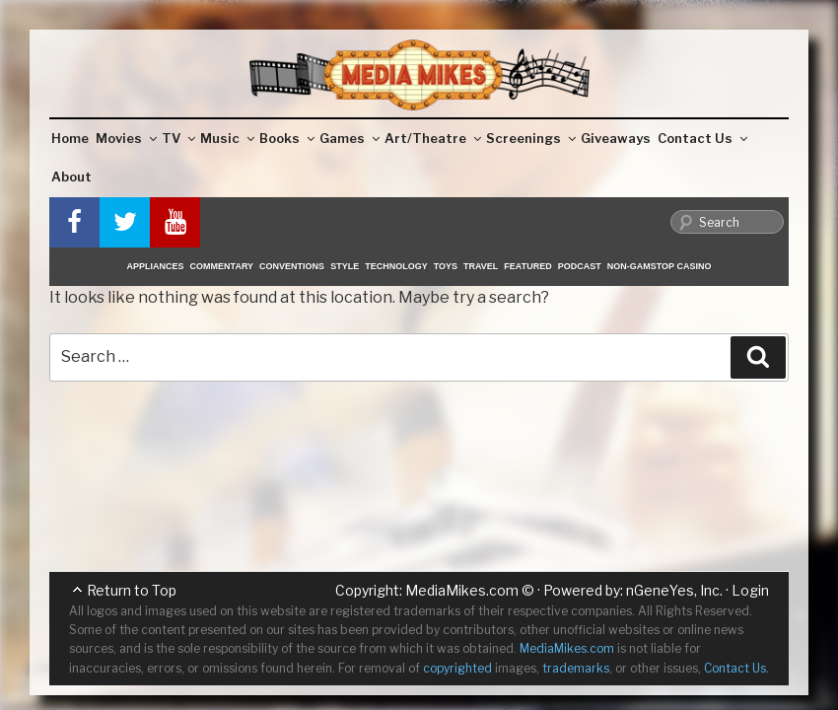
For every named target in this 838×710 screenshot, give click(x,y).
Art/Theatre (432, 138)
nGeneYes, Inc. (674, 590)
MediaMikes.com (462, 590)
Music (227, 138)
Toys (445, 266)
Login (750, 590)
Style (344, 266)
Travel (480, 266)
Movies (126, 138)
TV (178, 138)
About (71, 176)
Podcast (579, 266)
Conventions (291, 266)
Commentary (222, 266)
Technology (396, 266)
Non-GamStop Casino (659, 266)
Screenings (531, 138)
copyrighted (457, 668)
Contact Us (702, 138)
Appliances (155, 266)
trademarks (575, 668)
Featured (527, 266)
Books (286, 138)
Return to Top (131, 590)
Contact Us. (736, 668)
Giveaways (616, 138)
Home (70, 138)
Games (349, 138)
